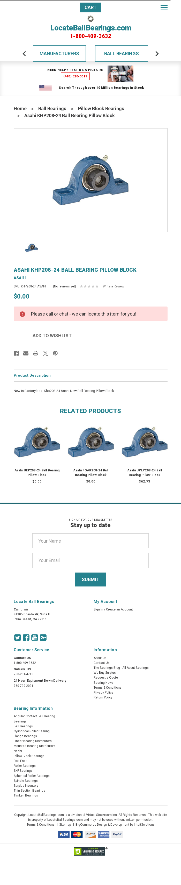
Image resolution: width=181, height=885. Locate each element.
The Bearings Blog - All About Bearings (121, 668)
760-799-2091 (23, 686)
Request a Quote (106, 677)
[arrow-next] (157, 54)
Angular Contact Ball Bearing (34, 716)
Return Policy (103, 697)
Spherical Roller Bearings (32, 776)
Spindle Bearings (26, 781)
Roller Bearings (25, 766)
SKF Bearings (23, 771)
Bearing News (104, 683)
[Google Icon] (43, 637)
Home (20, 108)
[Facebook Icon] (26, 637)
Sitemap (65, 824)
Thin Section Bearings (29, 790)
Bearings (20, 721)
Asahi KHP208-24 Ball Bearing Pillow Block (69, 115)
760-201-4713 (23, 674)
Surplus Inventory (26, 785)
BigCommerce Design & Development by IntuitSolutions (115, 824)
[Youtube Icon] (35, 637)
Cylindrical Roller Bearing (32, 731)
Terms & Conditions (108, 687)
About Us (100, 658)
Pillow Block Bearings (101, 108)
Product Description (32, 375)
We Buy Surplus (105, 672)
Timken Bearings (26, 795)
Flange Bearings (25, 736)
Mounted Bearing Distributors (35, 746)
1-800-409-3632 (90, 36)
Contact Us (102, 663)
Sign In (98, 609)
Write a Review (113, 286)
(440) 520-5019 (75, 76)
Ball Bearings (121, 53)
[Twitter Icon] (17, 637)
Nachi (18, 751)
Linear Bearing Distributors (33, 741)
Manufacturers (59, 53)
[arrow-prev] (24, 54)
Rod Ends (20, 761)
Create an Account (119, 609)
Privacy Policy (103, 692)
